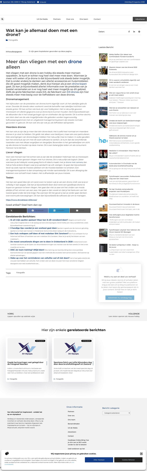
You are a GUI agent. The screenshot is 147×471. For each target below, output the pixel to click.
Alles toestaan (99, 460)
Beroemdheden (74, 424)
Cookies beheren (128, 460)
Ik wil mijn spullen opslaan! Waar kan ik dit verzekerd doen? (39, 220)
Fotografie (13, 40)
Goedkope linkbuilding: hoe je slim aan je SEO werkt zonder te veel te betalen (78, 442)
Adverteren (72, 432)
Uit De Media (42, 19)
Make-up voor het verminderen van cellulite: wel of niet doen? (39, 258)
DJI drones (73, 92)
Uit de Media (72, 428)
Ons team (84, 19)
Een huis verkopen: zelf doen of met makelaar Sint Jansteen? (39, 233)
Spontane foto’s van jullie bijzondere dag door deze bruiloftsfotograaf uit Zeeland (73, 363)
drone (75, 61)
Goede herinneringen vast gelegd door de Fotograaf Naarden (25, 363)
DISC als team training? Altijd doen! (27, 250)
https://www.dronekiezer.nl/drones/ (21, 200)
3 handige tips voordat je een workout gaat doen (33, 228)
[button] (141, 454)
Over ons (70, 19)
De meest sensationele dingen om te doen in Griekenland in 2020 (41, 242)
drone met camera (74, 162)
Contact (97, 19)
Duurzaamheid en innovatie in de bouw (124, 204)
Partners (57, 19)
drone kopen (79, 83)
